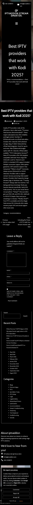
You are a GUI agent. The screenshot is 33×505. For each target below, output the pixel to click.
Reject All (16, 493)
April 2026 (12, 354)
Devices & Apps (14, 387)
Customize (16, 489)
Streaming (13, 411)
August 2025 (13, 373)
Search (6, 313)
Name (9, 270)
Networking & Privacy (15, 401)
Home (8, 79)
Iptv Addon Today (15, 392)
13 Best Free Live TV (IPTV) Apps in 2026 (17, 329)
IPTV (11, 389)
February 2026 (14, 359)
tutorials (12, 417)
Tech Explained (14, 413)
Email (9, 276)
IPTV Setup (13, 394)
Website (9, 283)
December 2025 (14, 364)
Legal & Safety (14, 399)
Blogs (11, 385)
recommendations (17, 79)
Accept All (16, 497)
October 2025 (14, 368)
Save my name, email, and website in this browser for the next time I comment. (15, 294)
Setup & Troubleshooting (17, 408)
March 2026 (13, 357)
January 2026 (13, 361)
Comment (10, 251)
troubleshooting (14, 415)
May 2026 (12, 352)
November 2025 (14, 366)
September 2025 (14, 371)
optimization (13, 403)
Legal (11, 397)
